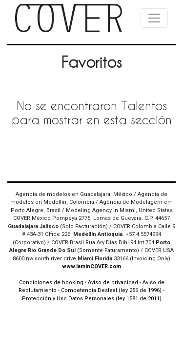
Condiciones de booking (51, 282)
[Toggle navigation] (154, 18)
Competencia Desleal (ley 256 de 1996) (112, 290)
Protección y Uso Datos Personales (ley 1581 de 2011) (92, 298)
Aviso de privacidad (113, 282)
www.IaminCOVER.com (91, 266)
